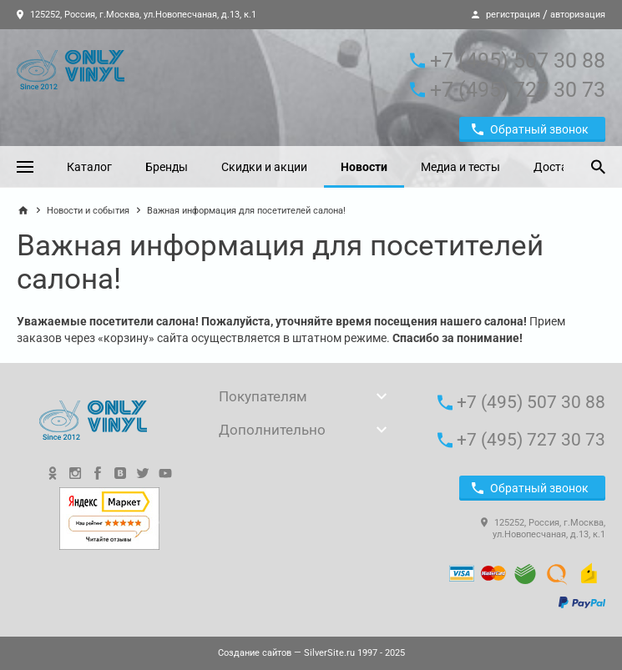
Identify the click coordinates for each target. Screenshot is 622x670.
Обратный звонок (530, 129)
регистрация (513, 14)
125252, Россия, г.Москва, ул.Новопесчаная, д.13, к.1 (136, 14)
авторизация (577, 14)
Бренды (166, 167)
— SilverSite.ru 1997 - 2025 (311, 652)
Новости (364, 167)
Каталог (89, 167)
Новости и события (88, 210)
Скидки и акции (264, 167)
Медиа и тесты (460, 167)
